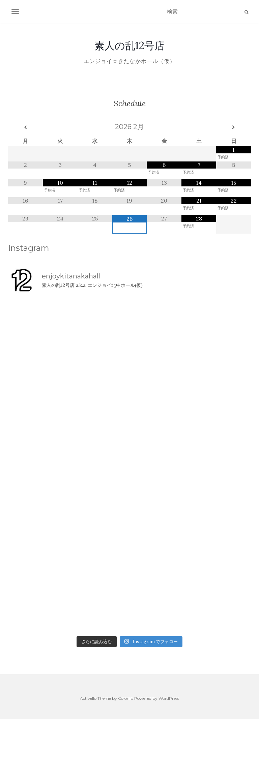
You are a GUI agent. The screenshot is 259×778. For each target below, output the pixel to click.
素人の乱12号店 (129, 45)
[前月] (25, 127)
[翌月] (233, 127)
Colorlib (125, 698)
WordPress (169, 698)
